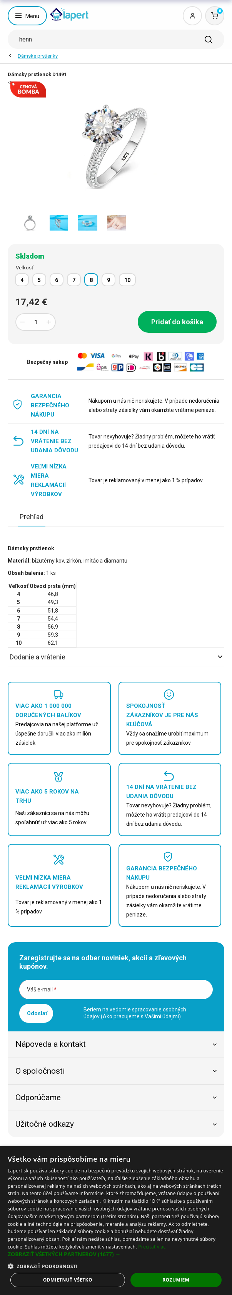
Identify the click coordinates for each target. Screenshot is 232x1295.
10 (127, 280)
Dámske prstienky (38, 56)
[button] (116, 1254)
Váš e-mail (42, 989)
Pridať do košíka (177, 322)
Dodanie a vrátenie (116, 657)
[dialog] (116, 1220)
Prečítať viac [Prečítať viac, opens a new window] (151, 1247)
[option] (29, 223)
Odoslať (37, 1013)
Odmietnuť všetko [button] (67, 1280)
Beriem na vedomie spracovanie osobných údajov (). (134, 1012)
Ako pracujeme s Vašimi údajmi (141, 1016)
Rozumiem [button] (175, 1280)
